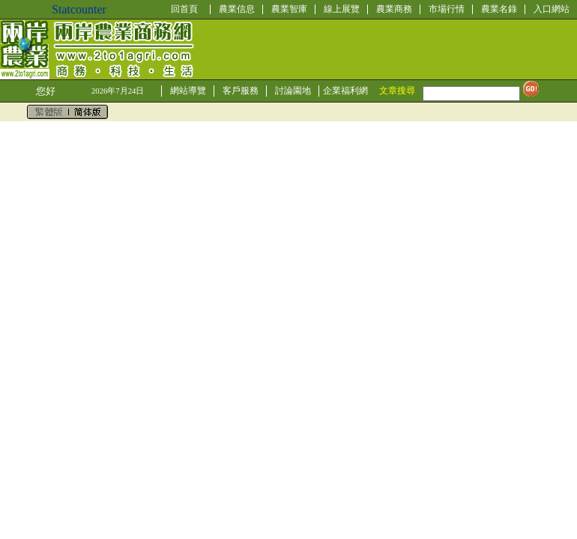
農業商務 (394, 9)
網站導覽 (188, 90)
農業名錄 (499, 9)
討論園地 (293, 90)
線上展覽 (342, 9)
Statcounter (79, 9)
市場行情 (447, 9)
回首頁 (184, 9)
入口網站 (552, 9)
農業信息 (237, 9)
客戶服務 (241, 90)
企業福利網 (345, 90)
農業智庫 (289, 9)
